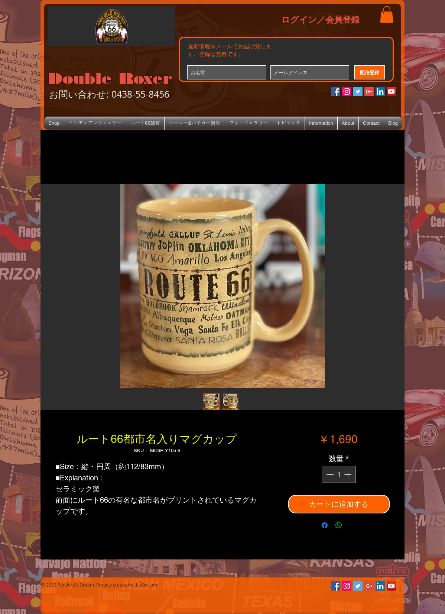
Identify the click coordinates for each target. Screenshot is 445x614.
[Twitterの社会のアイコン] (358, 91)
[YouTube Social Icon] (391, 91)
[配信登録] (369, 72)
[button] (387, 14)
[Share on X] (352, 525)
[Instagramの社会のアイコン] (346, 91)
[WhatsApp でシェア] (338, 525)
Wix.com (148, 585)
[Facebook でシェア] (324, 525)
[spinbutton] (338, 474)
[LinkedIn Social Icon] (380, 91)
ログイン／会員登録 (320, 19)
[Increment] (348, 474)
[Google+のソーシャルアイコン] (369, 91)
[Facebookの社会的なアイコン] (335, 91)
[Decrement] (329, 474)
